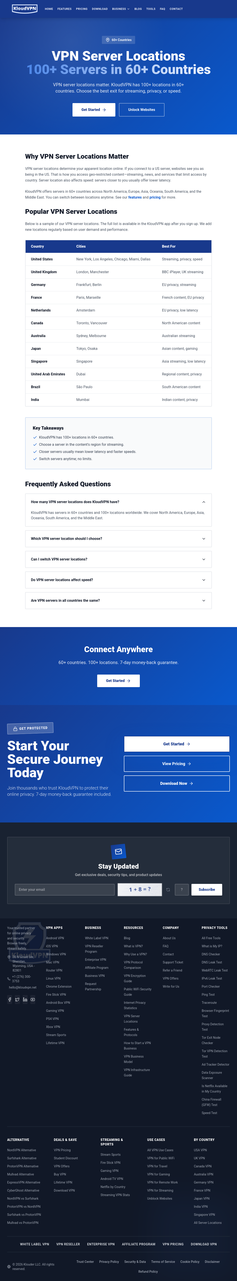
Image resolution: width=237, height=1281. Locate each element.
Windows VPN (56, 954)
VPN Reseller (68, 1244)
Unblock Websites (159, 1198)
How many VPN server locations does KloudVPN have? (118, 502)
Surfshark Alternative (21, 1158)
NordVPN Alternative (21, 1150)
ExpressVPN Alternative (23, 1182)
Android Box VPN (58, 1002)
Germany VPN (203, 1182)
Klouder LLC (32, 1264)
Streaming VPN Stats (115, 1195)
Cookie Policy (190, 1262)
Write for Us (171, 986)
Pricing (82, 9)
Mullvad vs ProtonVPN (22, 1223)
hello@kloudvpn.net (22, 987)
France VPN (202, 1190)
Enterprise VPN (95, 959)
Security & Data (135, 1262)
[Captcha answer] (181, 890)
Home (49, 9)
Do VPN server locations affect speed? (118, 580)
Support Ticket (173, 962)
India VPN (201, 1206)
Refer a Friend (172, 970)
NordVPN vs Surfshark (22, 1198)
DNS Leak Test (212, 962)
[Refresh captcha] (168, 890)
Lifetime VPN (55, 1043)
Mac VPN (52, 962)
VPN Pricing (62, 1150)
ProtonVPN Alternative (23, 1166)
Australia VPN (203, 1174)
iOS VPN (52, 946)
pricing (155, 197)
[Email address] (64, 890)
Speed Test (209, 1113)
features (135, 197)
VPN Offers (170, 978)
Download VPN (64, 1190)
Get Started (93, 110)
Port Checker (211, 986)
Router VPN (54, 970)
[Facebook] (9, 999)
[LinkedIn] (25, 999)
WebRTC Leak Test (215, 970)
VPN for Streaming (160, 1190)
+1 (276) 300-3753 (19, 979)
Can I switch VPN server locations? (118, 559)
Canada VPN (203, 1166)
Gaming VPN (55, 1011)
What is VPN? (133, 946)
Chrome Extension (59, 986)
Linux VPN (53, 978)
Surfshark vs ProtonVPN (24, 1214)
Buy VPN (60, 1174)
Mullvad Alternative (20, 1174)
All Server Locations (208, 1223)
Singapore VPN (204, 1214)
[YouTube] (32, 999)
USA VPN (200, 1150)
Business (121, 9)
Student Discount (66, 1158)
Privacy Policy (109, 1262)
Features (64, 9)
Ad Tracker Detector (215, 1064)
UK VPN (199, 1158)
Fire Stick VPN (56, 994)
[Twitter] (17, 999)
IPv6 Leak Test (212, 978)
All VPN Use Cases (160, 1150)
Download (100, 9)
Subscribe (207, 889)
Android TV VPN (112, 1179)
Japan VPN (202, 1198)
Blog (138, 9)
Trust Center (85, 1262)
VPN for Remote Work (162, 1182)
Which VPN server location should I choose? (118, 539)
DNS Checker (211, 954)
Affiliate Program (97, 967)
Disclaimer (212, 1262)
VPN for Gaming (158, 1174)
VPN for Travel (157, 1166)
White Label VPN (96, 938)
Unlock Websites (141, 110)
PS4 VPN (52, 1019)
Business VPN (95, 976)
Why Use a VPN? (135, 954)
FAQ (162, 9)
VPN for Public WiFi (160, 1158)
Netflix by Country (113, 1187)
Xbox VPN (53, 1027)
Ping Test (208, 994)
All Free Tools (211, 938)
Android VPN (55, 938)
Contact (176, 9)
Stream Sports (56, 1035)
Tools (151, 9)
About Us (169, 938)
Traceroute (209, 1002)
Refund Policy (148, 1271)
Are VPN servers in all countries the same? (118, 600)
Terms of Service (163, 1262)
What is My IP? (212, 946)
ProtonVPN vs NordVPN (23, 1206)
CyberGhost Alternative (23, 1190)
